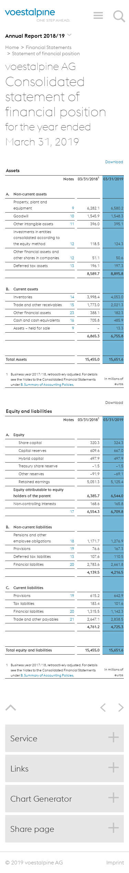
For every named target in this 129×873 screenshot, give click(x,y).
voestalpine (37, 15)
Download (114, 161)
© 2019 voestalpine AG (34, 862)
